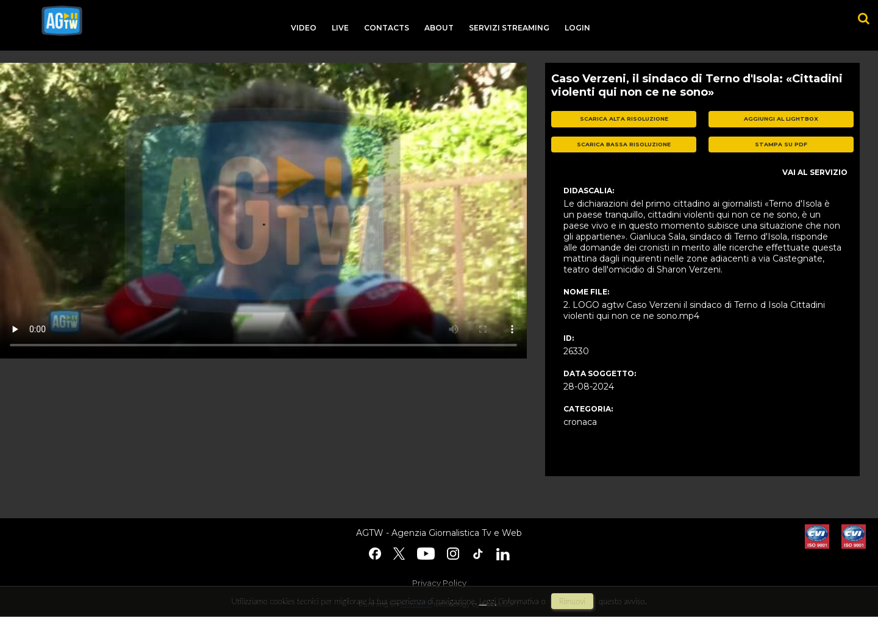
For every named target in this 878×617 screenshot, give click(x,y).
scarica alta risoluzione (624, 118)
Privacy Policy (439, 583)
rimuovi (572, 601)
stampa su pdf (781, 144)
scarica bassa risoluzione (624, 144)
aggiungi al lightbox (781, 118)
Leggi (487, 601)
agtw (62, 20)
